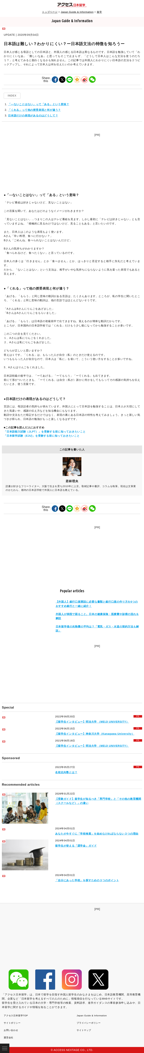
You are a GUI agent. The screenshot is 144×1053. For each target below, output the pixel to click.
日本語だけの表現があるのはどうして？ (33, 115)
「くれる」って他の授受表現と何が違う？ (34, 109)
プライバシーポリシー (89, 1023)
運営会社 (8, 1037)
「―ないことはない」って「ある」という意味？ (38, 104)
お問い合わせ (11, 1030)
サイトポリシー (12, 1023)
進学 (99, 12)
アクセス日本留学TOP (16, 1015)
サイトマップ (84, 1030)
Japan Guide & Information (77, 12)
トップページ (50, 12)
